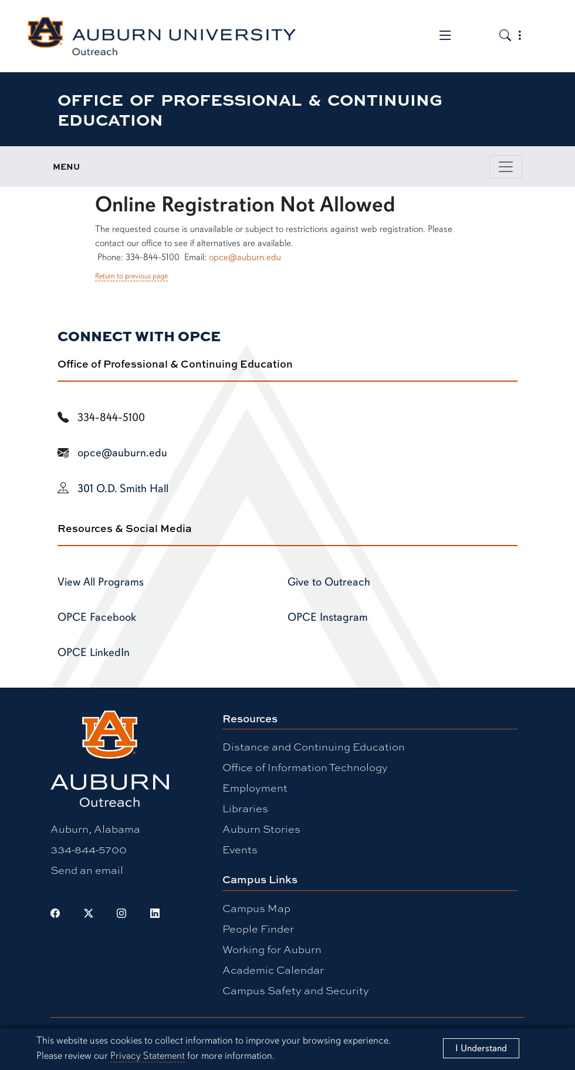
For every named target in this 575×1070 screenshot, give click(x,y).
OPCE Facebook (97, 617)
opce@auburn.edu (245, 257)
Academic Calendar (273, 969)
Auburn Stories (261, 828)
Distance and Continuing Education (313, 746)
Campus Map (256, 908)
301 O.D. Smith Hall (122, 489)
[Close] (481, 1048)
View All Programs (101, 582)
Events (240, 849)
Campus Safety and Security (295, 990)
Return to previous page (131, 276)
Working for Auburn (272, 949)
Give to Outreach (329, 582)
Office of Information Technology (305, 767)
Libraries (245, 808)
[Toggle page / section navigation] (505, 167)
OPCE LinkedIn (94, 652)
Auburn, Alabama (95, 828)
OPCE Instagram (328, 617)
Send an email (86, 869)
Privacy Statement (147, 1055)
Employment (255, 787)
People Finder (258, 928)
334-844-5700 (88, 849)
